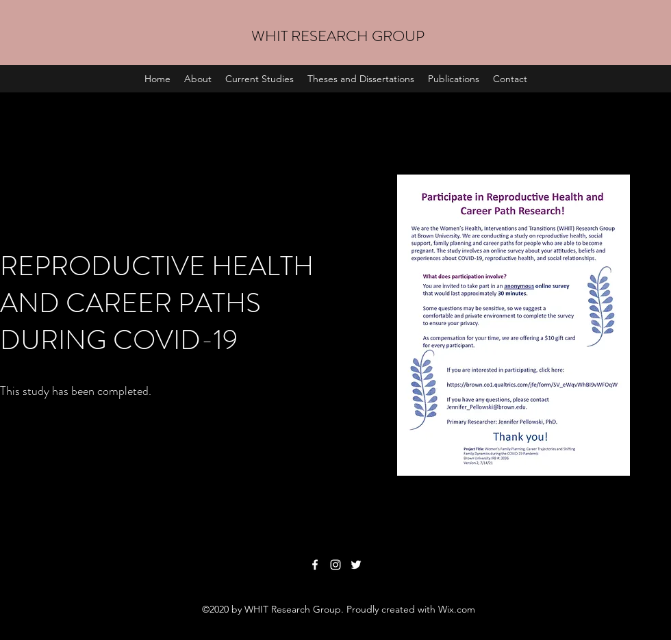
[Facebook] (315, 565)
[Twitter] (356, 565)
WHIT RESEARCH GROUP (338, 36)
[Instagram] (335, 565)
